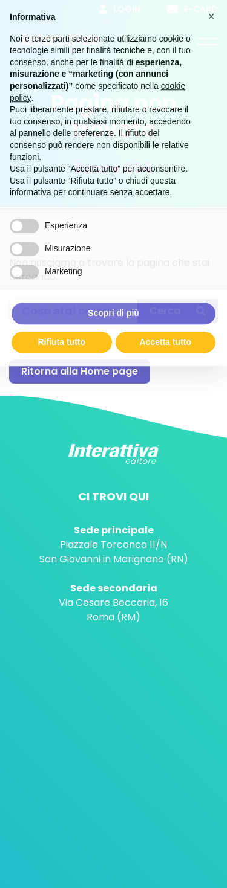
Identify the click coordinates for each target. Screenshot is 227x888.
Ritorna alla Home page (79, 371)
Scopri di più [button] (113, 305)
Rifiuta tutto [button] (61, 334)
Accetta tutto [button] (165, 334)
